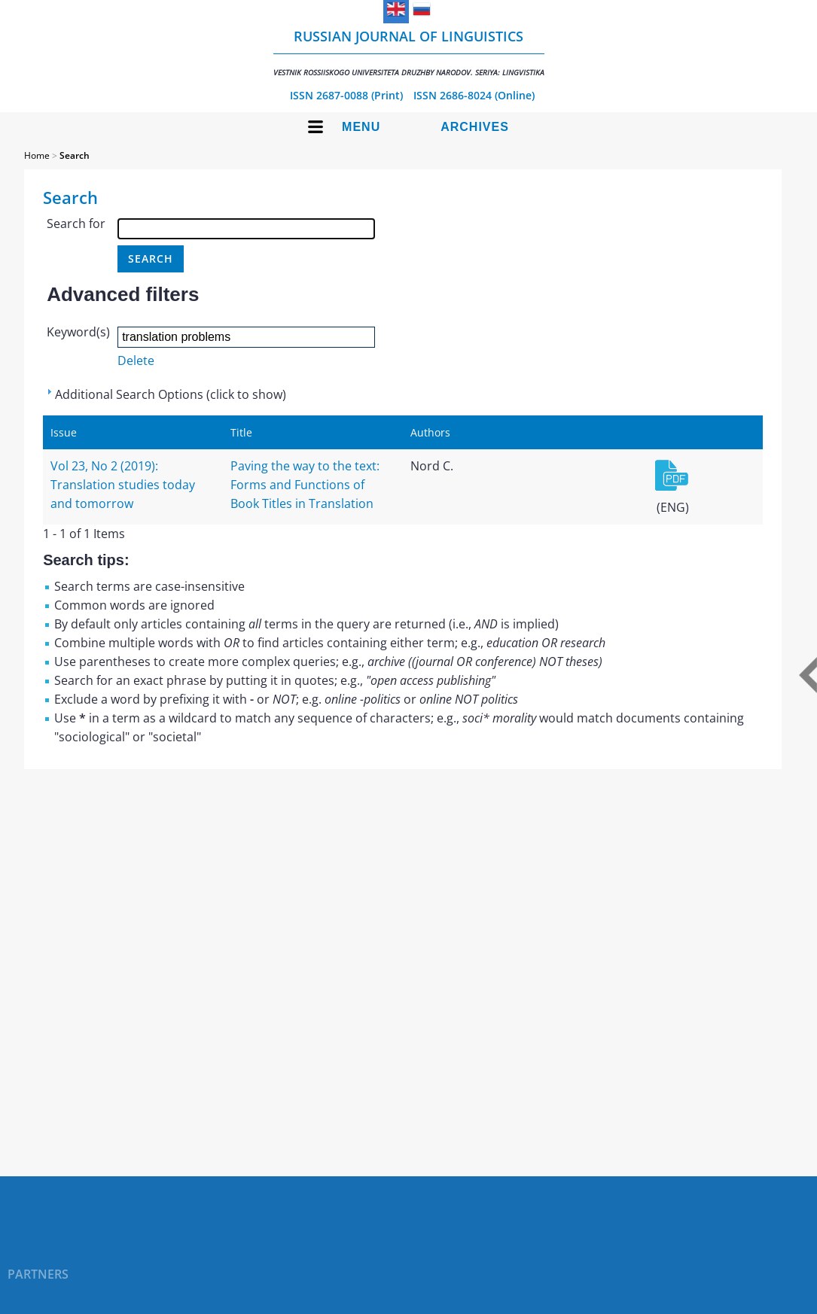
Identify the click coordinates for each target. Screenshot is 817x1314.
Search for (76, 223)
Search (74, 155)
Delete (135, 360)
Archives (475, 126)
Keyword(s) (78, 332)
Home (37, 155)
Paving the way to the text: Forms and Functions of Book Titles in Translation (305, 485)
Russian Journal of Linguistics (408, 52)
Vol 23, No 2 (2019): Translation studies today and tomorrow (122, 485)
